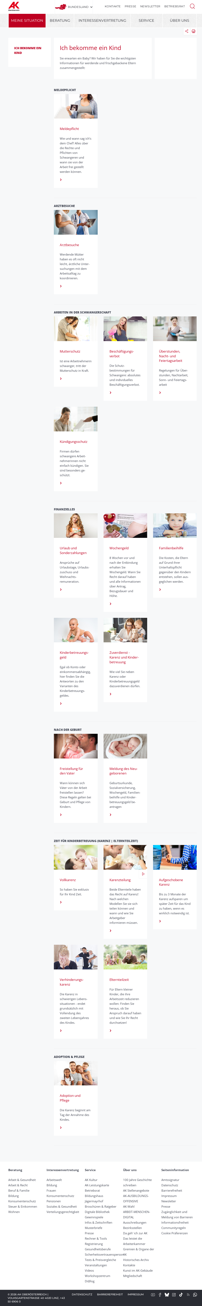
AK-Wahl (129, 1206)
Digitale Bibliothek (97, 1212)
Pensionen (54, 1201)
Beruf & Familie (18, 1190)
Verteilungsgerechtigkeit (63, 1212)
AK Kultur (91, 1180)
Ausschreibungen (134, 1222)
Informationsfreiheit (175, 1222)
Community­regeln (173, 1228)
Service (146, 20)
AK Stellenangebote (136, 1190)
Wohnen (14, 1212)
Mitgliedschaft (132, 1276)
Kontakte (113, 6)
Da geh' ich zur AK (135, 1233)
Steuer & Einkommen (22, 1206)
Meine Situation (27, 20)
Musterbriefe (93, 1228)
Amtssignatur (170, 1180)
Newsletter (150, 6)
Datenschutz (169, 1185)
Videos (89, 1270)
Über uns (179, 20)
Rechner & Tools (96, 1238)
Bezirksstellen (132, 1228)
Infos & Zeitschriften (98, 1222)
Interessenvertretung (102, 20)
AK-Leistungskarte (97, 1185)
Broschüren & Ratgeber (100, 1206)
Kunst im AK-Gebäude (138, 1270)
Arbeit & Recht (18, 1185)
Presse (130, 6)
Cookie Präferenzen (174, 1233)
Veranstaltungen (96, 1265)
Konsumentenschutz (22, 1201)
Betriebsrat (174, 6)
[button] (192, 6)
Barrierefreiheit (171, 1190)
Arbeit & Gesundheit (22, 1180)
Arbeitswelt (54, 1180)
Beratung (60, 20)
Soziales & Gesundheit (62, 1206)
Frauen (51, 1190)
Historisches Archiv (136, 1260)
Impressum (169, 1196)
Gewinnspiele (94, 1217)
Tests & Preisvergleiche (100, 1260)
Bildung (13, 1196)
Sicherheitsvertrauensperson (104, 1254)
